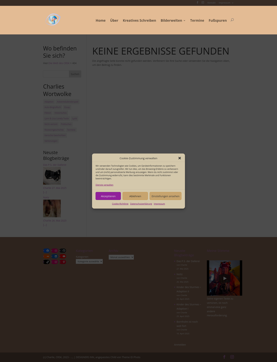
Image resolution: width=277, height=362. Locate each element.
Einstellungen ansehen (165, 196)
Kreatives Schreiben (139, 21)
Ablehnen (135, 196)
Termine (197, 21)
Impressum (159, 203)
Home (101, 21)
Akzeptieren (108, 196)
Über (114, 21)
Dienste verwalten (104, 184)
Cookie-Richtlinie (120, 203)
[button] (179, 158)
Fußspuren (218, 21)
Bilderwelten (171, 21)
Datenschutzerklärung (141, 203)
